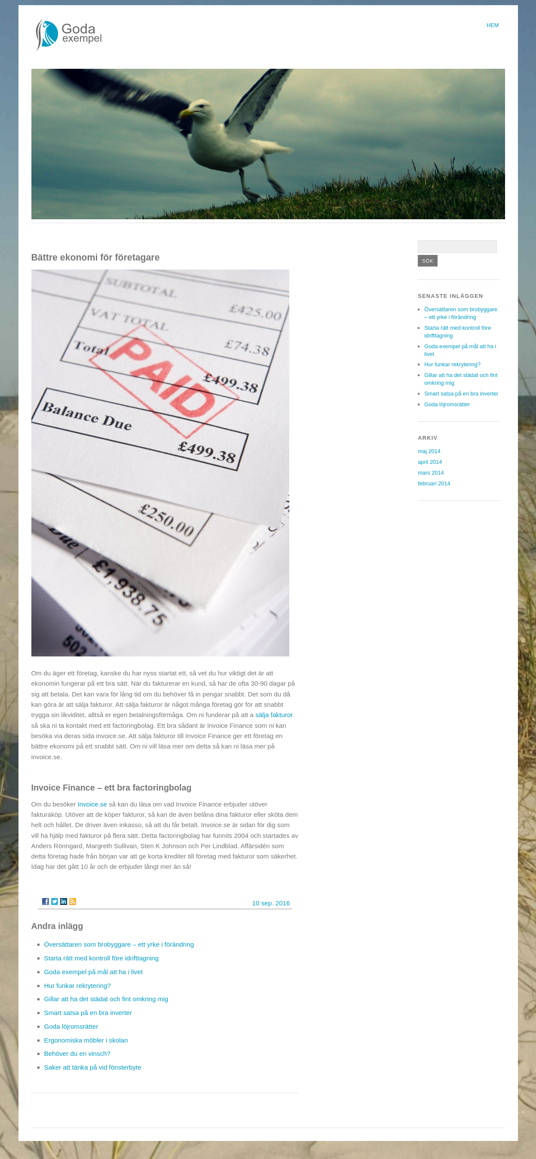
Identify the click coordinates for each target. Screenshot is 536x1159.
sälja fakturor (274, 714)
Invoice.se (92, 804)
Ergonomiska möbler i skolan (86, 1040)
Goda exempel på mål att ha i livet (93, 971)
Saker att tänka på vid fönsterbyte (92, 1067)
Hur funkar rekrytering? (77, 985)
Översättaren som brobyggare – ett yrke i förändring (119, 944)
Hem (493, 25)
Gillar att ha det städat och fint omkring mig (106, 999)
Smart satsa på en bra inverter (88, 1012)
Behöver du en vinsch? (77, 1053)
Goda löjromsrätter (71, 1026)
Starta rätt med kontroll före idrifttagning (101, 958)
